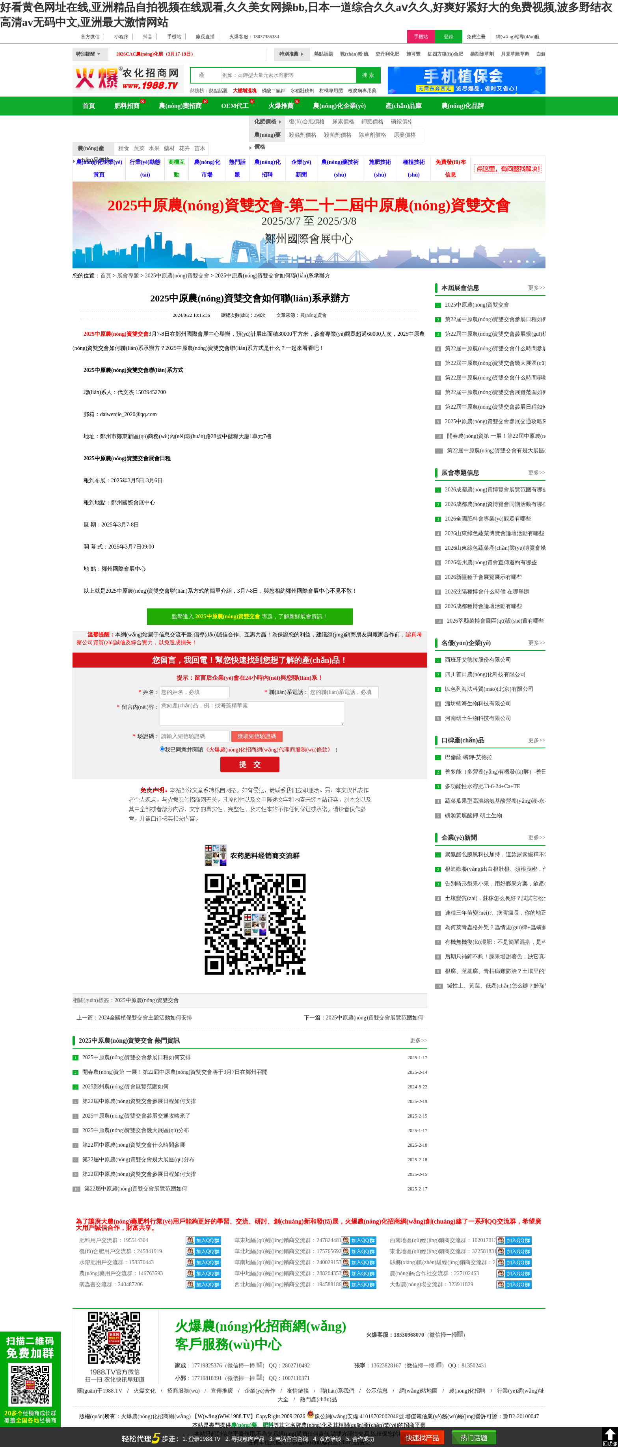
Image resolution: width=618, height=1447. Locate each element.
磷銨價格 (402, 122)
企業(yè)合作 (259, 1391)
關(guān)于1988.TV (100, 1391)
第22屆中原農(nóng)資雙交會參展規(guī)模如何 (502, 334)
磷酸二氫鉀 (273, 90)
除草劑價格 (372, 135)
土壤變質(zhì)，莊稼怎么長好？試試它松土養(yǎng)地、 (513, 898)
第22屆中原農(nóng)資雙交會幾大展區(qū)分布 (138, 1159)
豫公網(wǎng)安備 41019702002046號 (355, 1416)
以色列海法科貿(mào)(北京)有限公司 (489, 689)
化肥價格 (265, 122)
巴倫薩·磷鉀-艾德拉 (468, 757)
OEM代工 (235, 105)
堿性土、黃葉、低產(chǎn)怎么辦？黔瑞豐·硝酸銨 (507, 986)
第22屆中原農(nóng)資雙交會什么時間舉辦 (496, 378)
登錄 (448, 36)
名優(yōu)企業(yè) (466, 643)
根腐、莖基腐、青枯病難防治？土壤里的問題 (500, 971)
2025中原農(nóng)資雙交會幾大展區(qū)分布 (135, 1130)
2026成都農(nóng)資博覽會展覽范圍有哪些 (496, 490)
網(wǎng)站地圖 (418, 1391)
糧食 (123, 148)
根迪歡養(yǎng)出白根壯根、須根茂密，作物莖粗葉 (507, 869)
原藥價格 (405, 135)
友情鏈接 (298, 1391)
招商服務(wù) (183, 1391)
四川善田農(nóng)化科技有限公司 (485, 674)
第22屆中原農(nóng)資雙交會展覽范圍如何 (135, 1189)
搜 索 (368, 75)
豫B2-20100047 (521, 1416)
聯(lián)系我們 (337, 1391)
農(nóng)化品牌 (462, 105)
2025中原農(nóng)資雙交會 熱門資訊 (129, 1040)
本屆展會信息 (460, 288)
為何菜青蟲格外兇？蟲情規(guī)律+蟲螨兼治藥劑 (504, 927)
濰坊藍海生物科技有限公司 (478, 704)
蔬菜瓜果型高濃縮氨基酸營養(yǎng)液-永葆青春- (504, 801)
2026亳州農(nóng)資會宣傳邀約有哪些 (491, 562)
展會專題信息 (460, 472)
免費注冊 (476, 36)
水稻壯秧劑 (302, 90)
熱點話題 (218, 90)
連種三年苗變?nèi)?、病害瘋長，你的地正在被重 (504, 913)
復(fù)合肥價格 (307, 122)
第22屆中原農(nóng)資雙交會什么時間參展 (133, 1145)
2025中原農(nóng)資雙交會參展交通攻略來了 (136, 1116)
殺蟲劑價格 (302, 135)
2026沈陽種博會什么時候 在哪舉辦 (487, 592)
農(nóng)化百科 (103, 124)
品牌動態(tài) (223, 124)
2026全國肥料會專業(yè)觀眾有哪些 (488, 519)
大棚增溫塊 (245, 90)
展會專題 (128, 276)
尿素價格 (343, 122)
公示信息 (377, 1391)
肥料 (268, 1425)
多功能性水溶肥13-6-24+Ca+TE (482, 786)
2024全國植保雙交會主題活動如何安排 (145, 1018)
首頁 (88, 105)
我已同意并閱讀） (253, 750)
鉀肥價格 (372, 122)
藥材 (169, 148)
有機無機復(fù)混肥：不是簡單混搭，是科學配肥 (504, 942)
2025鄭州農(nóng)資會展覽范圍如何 (125, 1087)
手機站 (421, 36)
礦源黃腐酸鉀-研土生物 (473, 815)
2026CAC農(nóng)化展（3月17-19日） (155, 54)
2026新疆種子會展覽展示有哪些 (483, 577)
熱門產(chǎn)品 (318, 1399)
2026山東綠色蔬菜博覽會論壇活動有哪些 (494, 533)
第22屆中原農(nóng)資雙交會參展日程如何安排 (139, 1101)
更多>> (418, 1040)
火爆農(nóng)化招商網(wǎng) (156, 1416)
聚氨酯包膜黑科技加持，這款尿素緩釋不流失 (500, 854)
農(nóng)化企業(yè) (339, 105)
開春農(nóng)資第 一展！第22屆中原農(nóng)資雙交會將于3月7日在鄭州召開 (175, 1072)
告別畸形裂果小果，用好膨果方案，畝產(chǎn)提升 (507, 884)
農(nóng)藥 (244, 1425)
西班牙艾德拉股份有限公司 (478, 660)
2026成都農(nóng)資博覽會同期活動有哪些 (496, 504)
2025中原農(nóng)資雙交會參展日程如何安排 (136, 1057)
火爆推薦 (281, 105)
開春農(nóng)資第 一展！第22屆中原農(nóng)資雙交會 (512, 436)
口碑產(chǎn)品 (462, 740)
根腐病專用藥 (362, 90)
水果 (154, 148)
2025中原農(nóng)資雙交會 (177, 276)
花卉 (184, 148)
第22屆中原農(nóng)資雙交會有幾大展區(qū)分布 (506, 451)
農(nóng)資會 (313, 315)
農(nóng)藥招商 (180, 105)
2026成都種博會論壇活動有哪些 (483, 606)
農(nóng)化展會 (166, 124)
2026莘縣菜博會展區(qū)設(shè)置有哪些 (495, 621)
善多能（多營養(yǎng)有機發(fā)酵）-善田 (496, 772)
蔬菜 (139, 148)
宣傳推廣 (222, 1391)
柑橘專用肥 (331, 90)
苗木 (199, 148)
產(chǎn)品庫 (403, 105)
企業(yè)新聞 (459, 837)
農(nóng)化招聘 (467, 1391)
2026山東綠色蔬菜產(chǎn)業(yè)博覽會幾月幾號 (503, 548)
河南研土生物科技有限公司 (478, 718)
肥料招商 (127, 105)
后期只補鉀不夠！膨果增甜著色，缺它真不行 (500, 957)
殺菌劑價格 (338, 135)
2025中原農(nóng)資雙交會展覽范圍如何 (374, 1018)
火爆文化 (145, 1391)
